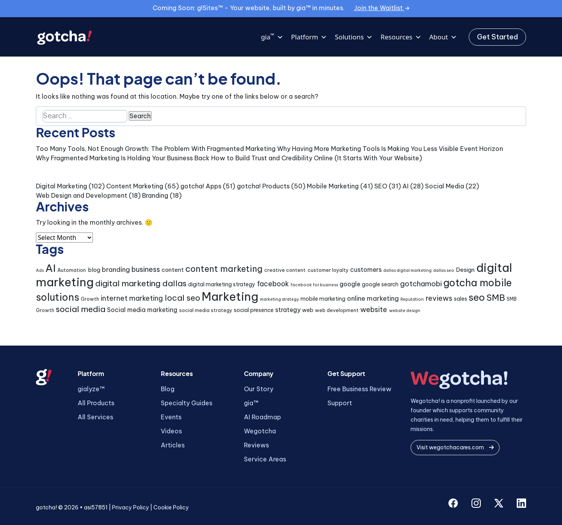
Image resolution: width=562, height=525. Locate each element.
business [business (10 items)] (146, 269)
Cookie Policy (171, 507)
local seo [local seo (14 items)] (182, 298)
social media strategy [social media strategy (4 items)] (205, 310)
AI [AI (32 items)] (50, 268)
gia (272, 37)
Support (339, 403)
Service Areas (265, 459)
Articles (173, 445)
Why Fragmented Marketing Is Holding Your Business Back (123, 158)
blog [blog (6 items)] (94, 269)
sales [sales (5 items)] (460, 298)
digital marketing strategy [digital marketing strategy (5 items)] (221, 284)
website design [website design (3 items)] (404, 310)
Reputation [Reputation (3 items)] (412, 299)
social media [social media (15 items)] (80, 309)
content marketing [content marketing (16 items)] (224, 268)
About (443, 37)
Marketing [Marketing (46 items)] (230, 296)
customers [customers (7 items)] (366, 269)
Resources (401, 37)
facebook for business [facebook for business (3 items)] (314, 284)
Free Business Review (359, 389)
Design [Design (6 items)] (465, 269)
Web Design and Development (81, 195)
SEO (380, 186)
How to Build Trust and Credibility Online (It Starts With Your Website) (316, 158)
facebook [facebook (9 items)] (273, 283)
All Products (96, 403)
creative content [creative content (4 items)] (285, 270)
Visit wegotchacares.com (455, 447)
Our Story (258, 389)
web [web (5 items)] (307, 310)
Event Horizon (481, 149)
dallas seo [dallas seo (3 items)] (443, 270)
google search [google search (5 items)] (380, 284)
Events (171, 417)
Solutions (354, 37)
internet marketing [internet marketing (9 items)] (132, 298)
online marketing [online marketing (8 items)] (373, 298)
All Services (95, 417)
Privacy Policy (130, 507)
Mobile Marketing (333, 186)
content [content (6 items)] (173, 269)
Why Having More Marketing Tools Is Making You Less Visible (368, 149)
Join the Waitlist (381, 8)
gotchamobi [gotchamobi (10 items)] (421, 283)
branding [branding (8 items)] (116, 269)
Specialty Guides (186, 403)
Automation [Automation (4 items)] (71, 270)
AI (405, 186)
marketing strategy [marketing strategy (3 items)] (279, 299)
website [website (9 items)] (373, 309)
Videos (171, 431)
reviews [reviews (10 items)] (439, 298)
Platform (309, 37)
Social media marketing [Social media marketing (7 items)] (142, 310)
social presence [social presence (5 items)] (254, 310)
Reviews (256, 445)
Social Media (444, 186)
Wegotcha (260, 431)
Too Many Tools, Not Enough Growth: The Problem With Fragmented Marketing (156, 149)
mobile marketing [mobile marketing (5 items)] (323, 298)
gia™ (251, 403)
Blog (167, 389)
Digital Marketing (61, 186)
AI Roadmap (262, 417)
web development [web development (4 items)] (337, 310)
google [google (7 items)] (350, 284)
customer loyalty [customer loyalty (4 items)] (328, 270)
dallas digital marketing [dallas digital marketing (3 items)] (407, 270)
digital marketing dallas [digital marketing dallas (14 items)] (141, 283)
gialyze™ (91, 389)
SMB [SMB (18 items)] (495, 297)
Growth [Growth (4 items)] (90, 299)
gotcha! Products (263, 186)
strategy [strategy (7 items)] (288, 310)
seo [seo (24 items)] (477, 297)
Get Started (497, 36)
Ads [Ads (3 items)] (40, 270)
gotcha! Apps (200, 186)
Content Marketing (134, 186)
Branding (155, 195)
